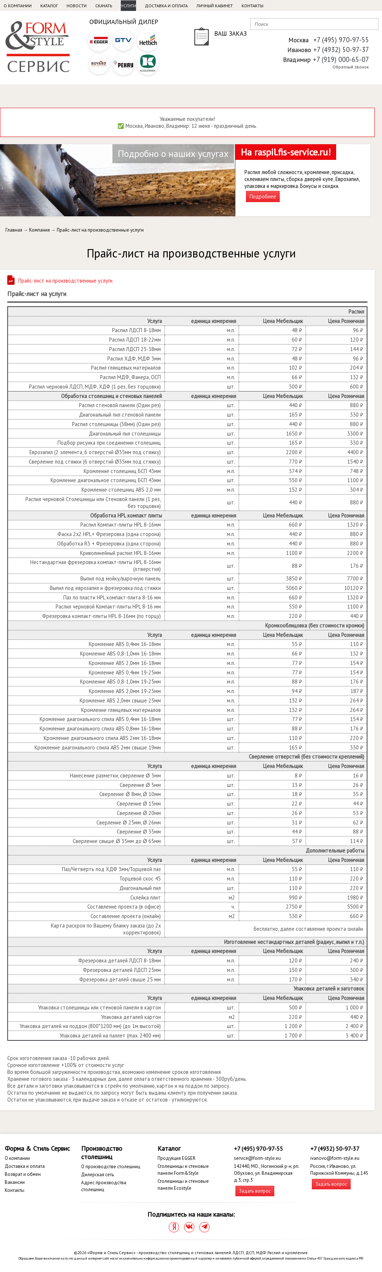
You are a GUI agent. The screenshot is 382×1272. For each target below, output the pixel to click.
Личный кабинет (214, 5)
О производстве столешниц (110, 1166)
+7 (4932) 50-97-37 (341, 49)
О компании (18, 5)
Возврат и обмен (23, 1174)
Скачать (103, 5)
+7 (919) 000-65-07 (341, 59)
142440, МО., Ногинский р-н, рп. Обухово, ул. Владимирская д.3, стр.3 (266, 1173)
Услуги (128, 5)
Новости (77, 5)
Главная (13, 230)
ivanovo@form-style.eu (334, 1158)
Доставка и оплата (166, 5)
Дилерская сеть (97, 1174)
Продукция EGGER (176, 1158)
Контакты (252, 5)
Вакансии (15, 1182)
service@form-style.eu (257, 1158)
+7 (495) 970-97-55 (341, 39)
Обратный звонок (351, 67)
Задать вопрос (255, 1191)
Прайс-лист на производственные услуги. (66, 280)
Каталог (49, 5)
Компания (39, 230)
